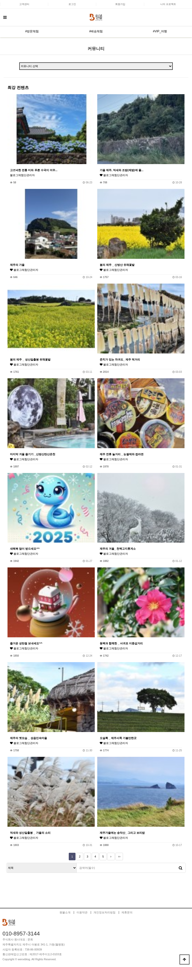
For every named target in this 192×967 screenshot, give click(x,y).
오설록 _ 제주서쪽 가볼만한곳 (118, 738)
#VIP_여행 (160, 31)
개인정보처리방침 (105, 912)
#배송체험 (96, 31)
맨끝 (119, 856)
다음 (111, 856)
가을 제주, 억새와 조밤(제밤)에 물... (122, 170)
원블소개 (65, 912)
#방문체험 (32, 31)
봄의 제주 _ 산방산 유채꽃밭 (117, 264)
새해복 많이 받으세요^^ (25, 548)
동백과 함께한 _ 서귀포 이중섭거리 (121, 643)
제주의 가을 (17, 264)
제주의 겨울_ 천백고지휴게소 (118, 548)
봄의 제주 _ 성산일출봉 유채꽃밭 (30, 359)
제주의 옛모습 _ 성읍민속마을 (28, 738)
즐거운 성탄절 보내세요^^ (26, 643)
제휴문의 (127, 912)
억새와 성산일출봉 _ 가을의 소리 (30, 832)
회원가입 (120, 4)
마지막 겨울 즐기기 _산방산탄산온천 (32, 454)
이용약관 (82, 912)
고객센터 (24, 4)
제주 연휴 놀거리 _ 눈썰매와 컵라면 (122, 454)
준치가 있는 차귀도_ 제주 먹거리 (120, 359)
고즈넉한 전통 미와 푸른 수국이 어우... (33, 170)
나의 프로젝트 (168, 4)
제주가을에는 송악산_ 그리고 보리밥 (122, 832)
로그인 (72, 4)
